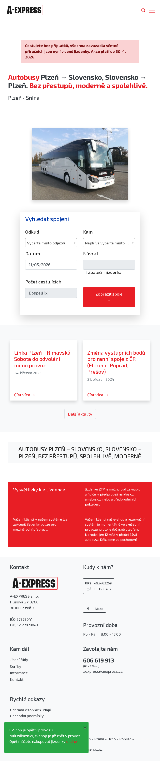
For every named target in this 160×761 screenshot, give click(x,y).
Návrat (90, 253)
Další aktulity (80, 413)
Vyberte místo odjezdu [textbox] (46, 243)
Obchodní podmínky (27, 715)
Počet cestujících (43, 281)
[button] (152, 10)
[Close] (85, 727)
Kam (88, 232)
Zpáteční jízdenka (104, 272)
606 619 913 (98, 660)
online (71, 741)
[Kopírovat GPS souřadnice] (88, 589)
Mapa (94, 609)
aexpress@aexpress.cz (103, 671)
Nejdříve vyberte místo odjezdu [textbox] (110, 243)
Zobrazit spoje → (109, 297)
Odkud (32, 232)
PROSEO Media (91, 750)
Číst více (25, 394)
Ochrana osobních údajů (30, 710)
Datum (32, 253)
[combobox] (51, 242)
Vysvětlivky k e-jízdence (39, 489)
